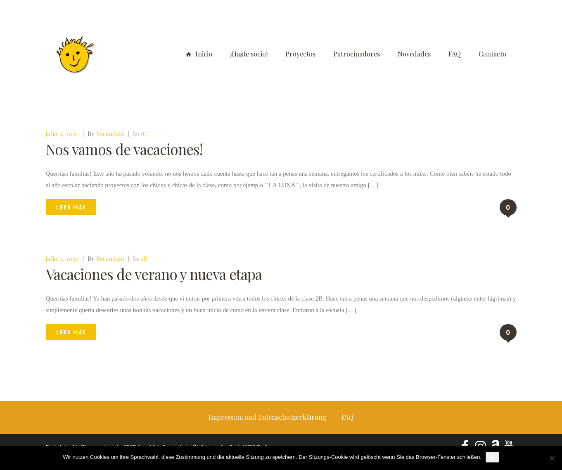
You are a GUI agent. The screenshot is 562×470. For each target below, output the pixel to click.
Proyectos (300, 53)
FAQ (454, 53)
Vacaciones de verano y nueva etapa (154, 274)
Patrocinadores (356, 53)
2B (143, 258)
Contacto (492, 53)
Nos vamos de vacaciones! (124, 149)
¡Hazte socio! (249, 53)
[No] (552, 458)
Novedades (414, 53)
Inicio (199, 53)
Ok (492, 457)
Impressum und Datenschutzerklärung (268, 417)
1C (143, 133)
